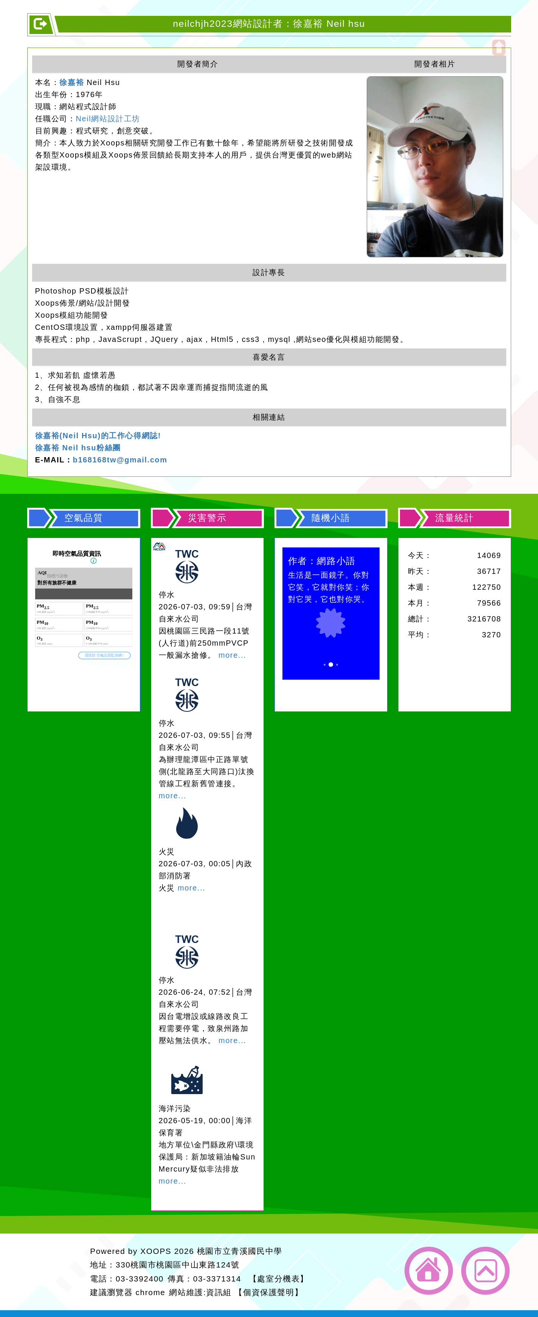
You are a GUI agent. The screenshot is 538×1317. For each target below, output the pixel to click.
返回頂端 (485, 1271)
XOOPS (155, 1251)
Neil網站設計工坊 (108, 118)
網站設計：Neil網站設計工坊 (57, 1272)
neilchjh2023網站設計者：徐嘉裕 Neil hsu (269, 24)
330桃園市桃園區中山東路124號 (178, 1264)
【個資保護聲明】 (268, 1292)
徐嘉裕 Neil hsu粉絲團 (78, 448)
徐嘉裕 (71, 82)
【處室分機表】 (279, 1278)
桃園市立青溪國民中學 (239, 1251)
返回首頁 (429, 1271)
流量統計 (454, 518)
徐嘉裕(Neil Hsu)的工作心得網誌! (98, 435)
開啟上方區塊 (498, 48)
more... (232, 655)
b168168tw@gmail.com (120, 460)
